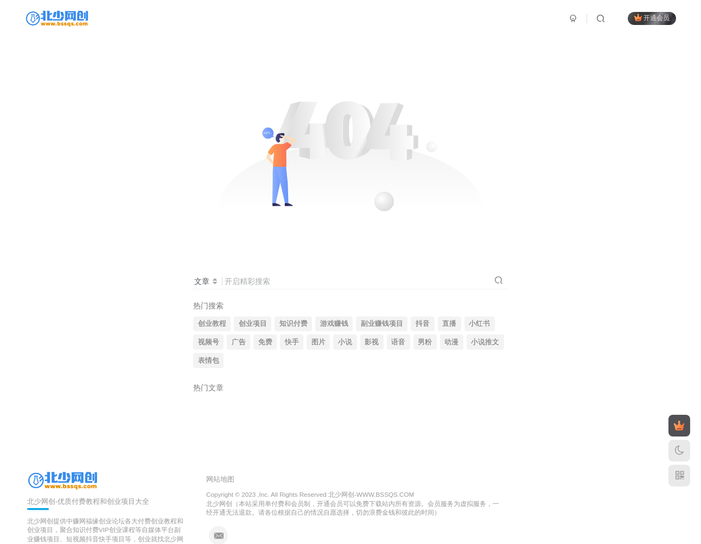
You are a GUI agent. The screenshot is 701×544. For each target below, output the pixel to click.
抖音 (423, 323)
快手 (292, 342)
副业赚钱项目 (382, 323)
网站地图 (220, 479)
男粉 (425, 342)
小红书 (479, 323)
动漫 (451, 342)
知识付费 (293, 323)
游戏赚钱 (334, 323)
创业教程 (212, 323)
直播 (449, 323)
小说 (345, 342)
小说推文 (485, 342)
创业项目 (253, 323)
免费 (265, 342)
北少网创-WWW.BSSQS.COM (371, 494)
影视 (372, 342)
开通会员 (652, 18)
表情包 (208, 360)
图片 (318, 342)
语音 (398, 342)
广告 (239, 342)
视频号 (208, 342)
